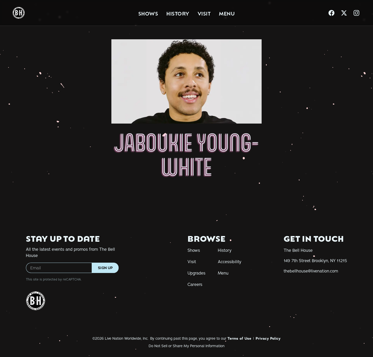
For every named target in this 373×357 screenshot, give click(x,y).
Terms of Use (239, 338)
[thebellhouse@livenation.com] (311, 271)
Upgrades (196, 273)
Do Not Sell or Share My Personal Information (187, 346)
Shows (148, 13)
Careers (195, 284)
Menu (227, 13)
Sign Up (105, 267)
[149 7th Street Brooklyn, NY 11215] (315, 260)
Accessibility (229, 261)
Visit (204, 13)
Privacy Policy (268, 338)
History (177, 13)
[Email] (72, 268)
